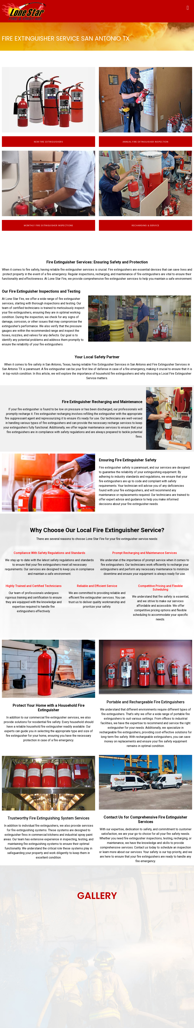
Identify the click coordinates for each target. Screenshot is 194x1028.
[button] (187, 7)
